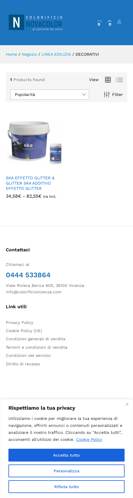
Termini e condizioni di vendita (36, 347)
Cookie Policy (89, 439)
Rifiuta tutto (66, 486)
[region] (66, 448)
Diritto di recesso (23, 364)
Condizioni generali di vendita (35, 338)
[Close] (126, 404)
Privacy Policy (19, 322)
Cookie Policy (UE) (24, 330)
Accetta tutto (66, 455)
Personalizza (66, 471)
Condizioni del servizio (28, 355)
